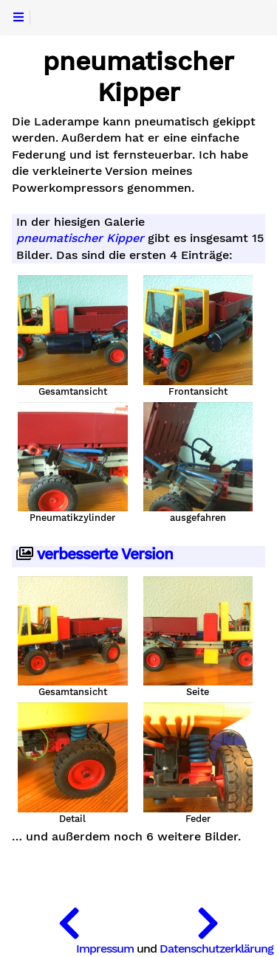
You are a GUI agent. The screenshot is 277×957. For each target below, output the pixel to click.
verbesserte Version (94, 554)
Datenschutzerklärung (216, 949)
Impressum (105, 949)
